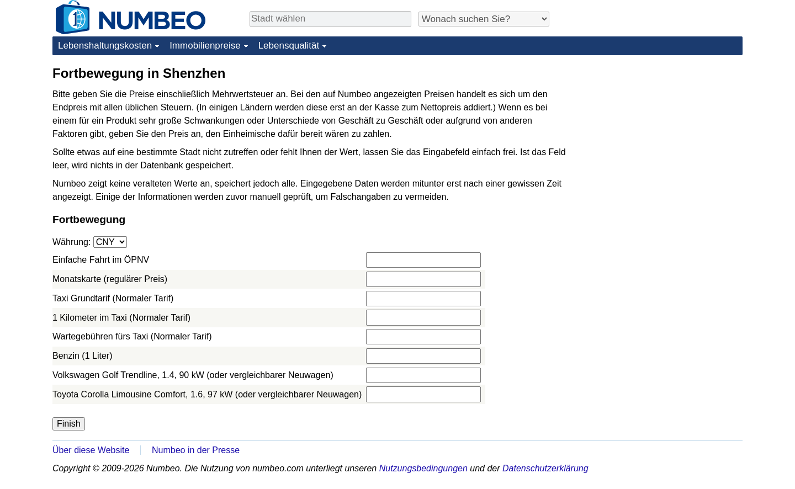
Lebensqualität (289, 45)
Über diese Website (90, 450)
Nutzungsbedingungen (423, 468)
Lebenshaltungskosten (105, 45)
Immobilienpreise (205, 45)
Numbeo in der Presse (196, 450)
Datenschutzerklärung (545, 468)
